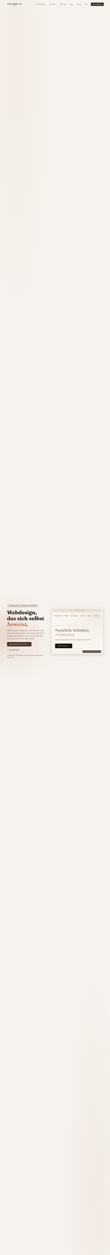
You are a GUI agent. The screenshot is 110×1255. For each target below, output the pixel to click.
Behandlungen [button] (74, 615)
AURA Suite (63, 4)
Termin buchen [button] (62, 646)
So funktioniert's (40, 4)
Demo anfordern (97, 4)
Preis (71, 4)
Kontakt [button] (89, 615)
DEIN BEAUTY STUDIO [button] (61, 615)
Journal (79, 4)
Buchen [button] (96, 615)
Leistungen (52, 4)
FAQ (86, 4)
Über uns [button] (82, 615)
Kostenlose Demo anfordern (19, 644)
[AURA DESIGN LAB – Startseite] (14, 4)
